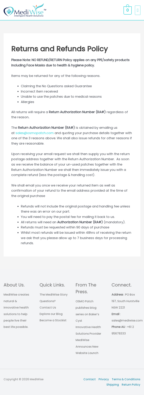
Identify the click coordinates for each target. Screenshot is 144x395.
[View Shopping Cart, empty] (127, 10)
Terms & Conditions (126, 379)
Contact (90, 379)
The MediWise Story (54, 295)
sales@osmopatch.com (35, 133)
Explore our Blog (51, 314)
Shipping (113, 385)
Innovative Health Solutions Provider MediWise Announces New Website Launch (88, 340)
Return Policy (131, 385)
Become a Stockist (53, 320)
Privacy (104, 379)
